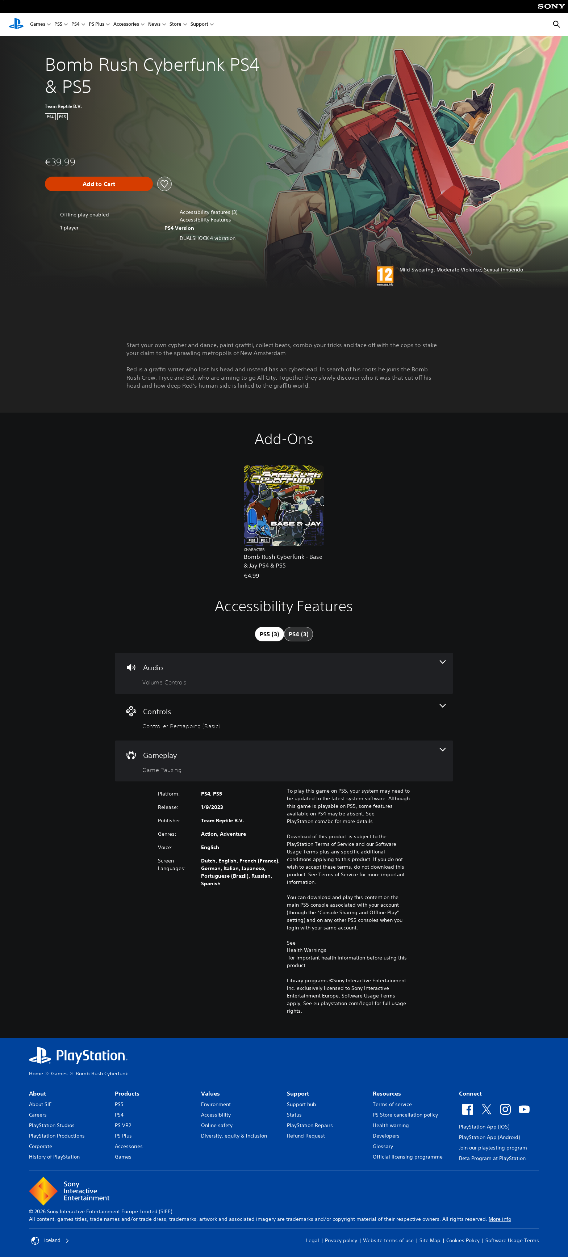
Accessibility (216, 1115)
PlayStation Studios (52, 1125)
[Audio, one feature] (284, 673)
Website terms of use (388, 1240)
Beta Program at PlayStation (492, 1158)
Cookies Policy (463, 1240)
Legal (312, 1240)
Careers (38, 1115)
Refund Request (306, 1135)
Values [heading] (210, 1093)
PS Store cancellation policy (405, 1115)
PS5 (58, 25)
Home (36, 1073)
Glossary (383, 1146)
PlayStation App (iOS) (484, 1126)
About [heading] (37, 1093)
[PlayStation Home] (16, 24)
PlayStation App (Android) (489, 1137)
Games (37, 25)
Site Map (429, 1240)
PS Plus (96, 25)
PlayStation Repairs (310, 1125)
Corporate (40, 1146)
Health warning (391, 1125)
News (154, 25)
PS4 (75, 25)
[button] (205, 220)
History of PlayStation (54, 1156)
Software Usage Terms (512, 1240)
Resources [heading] (387, 1093)
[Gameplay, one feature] (284, 761)
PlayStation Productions (57, 1135)
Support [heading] (298, 1093)
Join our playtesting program (493, 1147)
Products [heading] (127, 1093)
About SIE (40, 1104)
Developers (386, 1135)
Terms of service (392, 1104)
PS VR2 (123, 1125)
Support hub (301, 1104)
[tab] (269, 634)
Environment (216, 1104)
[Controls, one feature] (284, 717)
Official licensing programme (408, 1156)
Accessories (126, 25)
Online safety (217, 1125)
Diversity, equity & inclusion (234, 1135)
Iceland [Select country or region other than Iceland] (50, 1241)
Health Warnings (306, 950)
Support (199, 25)
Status (294, 1115)
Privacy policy (341, 1240)
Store (175, 25)
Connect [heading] (470, 1093)
